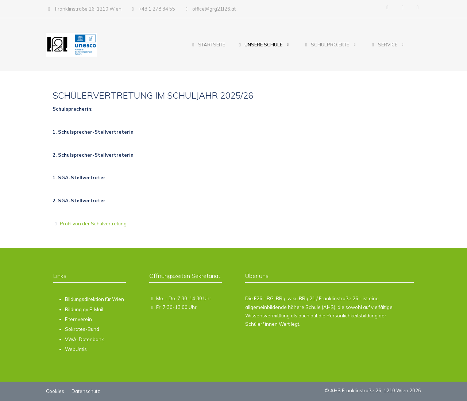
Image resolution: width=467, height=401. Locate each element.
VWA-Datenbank (84, 339)
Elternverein (78, 319)
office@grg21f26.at (214, 9)
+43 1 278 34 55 (157, 9)
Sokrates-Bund (82, 329)
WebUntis (76, 349)
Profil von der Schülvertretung (93, 223)
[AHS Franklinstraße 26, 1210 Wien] (71, 45)
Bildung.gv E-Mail (84, 309)
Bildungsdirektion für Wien (94, 299)
